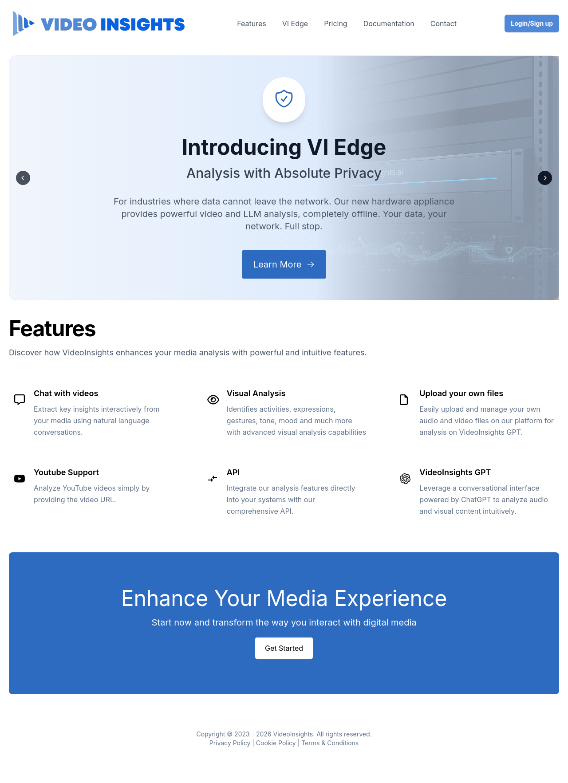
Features (251, 23)
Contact (443, 23)
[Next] (545, 178)
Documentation (388, 23)
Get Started (284, 648)
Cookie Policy (276, 743)
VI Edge (295, 23)
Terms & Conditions (330, 743)
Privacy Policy (230, 743)
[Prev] (23, 178)
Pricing (335, 23)
